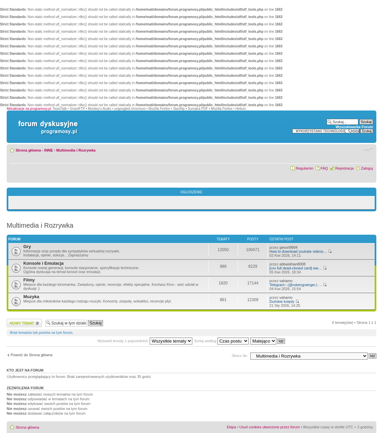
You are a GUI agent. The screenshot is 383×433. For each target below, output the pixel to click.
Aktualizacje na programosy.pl (29, 109)
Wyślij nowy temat (24, 323)
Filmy (29, 279)
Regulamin (304, 168)
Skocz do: (240, 356)
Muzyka (31, 296)
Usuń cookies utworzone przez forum (269, 427)
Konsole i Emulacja (43, 263)
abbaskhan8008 (292, 264)
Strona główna (28, 150)
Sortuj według (221, 341)
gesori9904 (288, 247)
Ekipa (231, 427)
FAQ (324, 168)
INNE (48, 150)
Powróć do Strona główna (31, 355)
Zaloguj (367, 168)
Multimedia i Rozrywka (76, 150)
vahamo (285, 281)
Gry (27, 246)
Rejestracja (344, 168)
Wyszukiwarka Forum (354, 127)
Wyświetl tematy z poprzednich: (144, 341)
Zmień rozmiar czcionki (368, 149)
